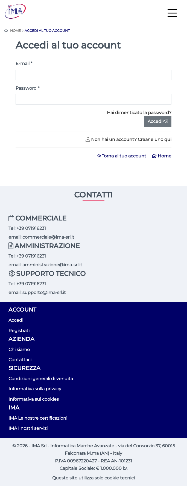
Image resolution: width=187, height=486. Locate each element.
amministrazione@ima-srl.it (52, 264)
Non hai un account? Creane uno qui (128, 139)
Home (161, 156)
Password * (27, 88)
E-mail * (24, 63)
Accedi (158, 121)
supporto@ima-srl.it (44, 292)
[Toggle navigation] (172, 12)
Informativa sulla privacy (34, 388)
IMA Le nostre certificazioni (37, 418)
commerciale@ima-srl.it (48, 237)
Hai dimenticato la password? (139, 112)
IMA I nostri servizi (28, 428)
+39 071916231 (31, 228)
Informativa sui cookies (33, 399)
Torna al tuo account (122, 156)
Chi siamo (19, 349)
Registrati (19, 330)
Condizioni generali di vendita (40, 378)
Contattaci (19, 359)
